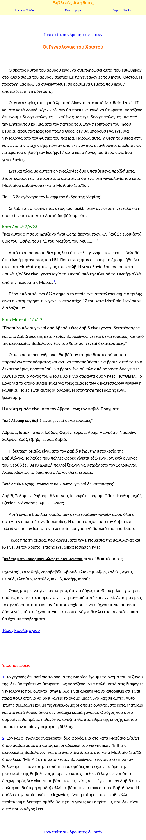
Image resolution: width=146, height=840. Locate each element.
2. (3, 738)
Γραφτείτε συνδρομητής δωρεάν (73, 34)
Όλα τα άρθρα (73, 10)
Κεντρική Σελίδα (24, 10)
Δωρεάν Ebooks (122, 10)
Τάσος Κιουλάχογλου (21, 630)
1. (3, 677)
